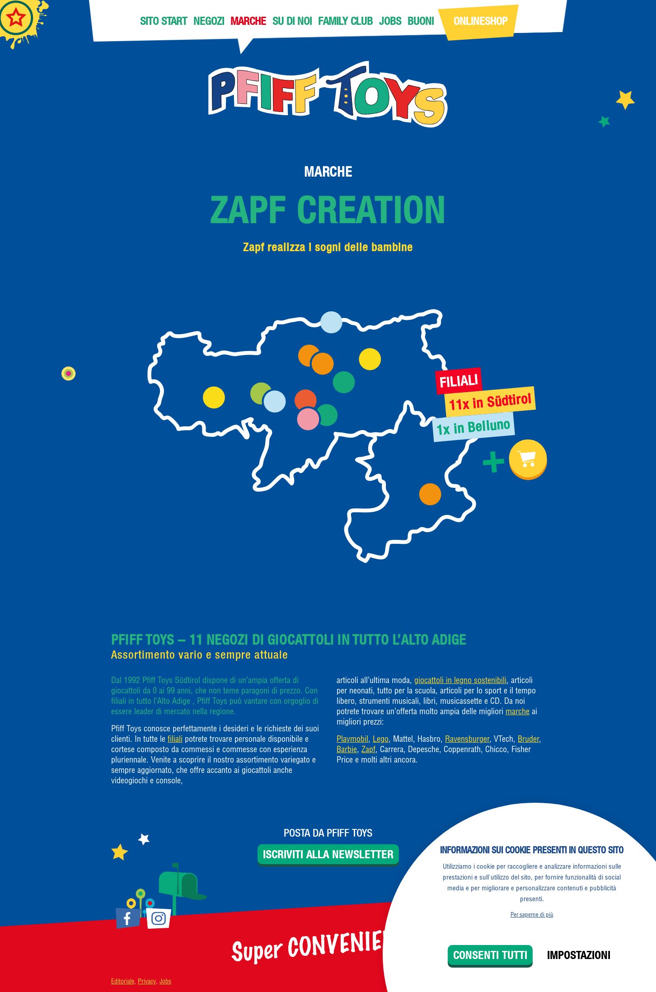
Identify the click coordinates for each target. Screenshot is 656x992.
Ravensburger (467, 739)
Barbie (347, 749)
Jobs (390, 20)
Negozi (208, 20)
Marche (248, 20)
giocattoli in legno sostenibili (460, 680)
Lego (381, 739)
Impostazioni (578, 955)
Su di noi (292, 20)
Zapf (368, 749)
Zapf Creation (328, 210)
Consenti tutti (490, 955)
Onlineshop (480, 20)
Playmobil (352, 739)
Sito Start (163, 20)
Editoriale (122, 981)
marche (517, 711)
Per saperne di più (532, 914)
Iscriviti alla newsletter (328, 854)
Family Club (345, 20)
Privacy (147, 981)
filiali (175, 739)
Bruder (528, 739)
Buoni (421, 20)
